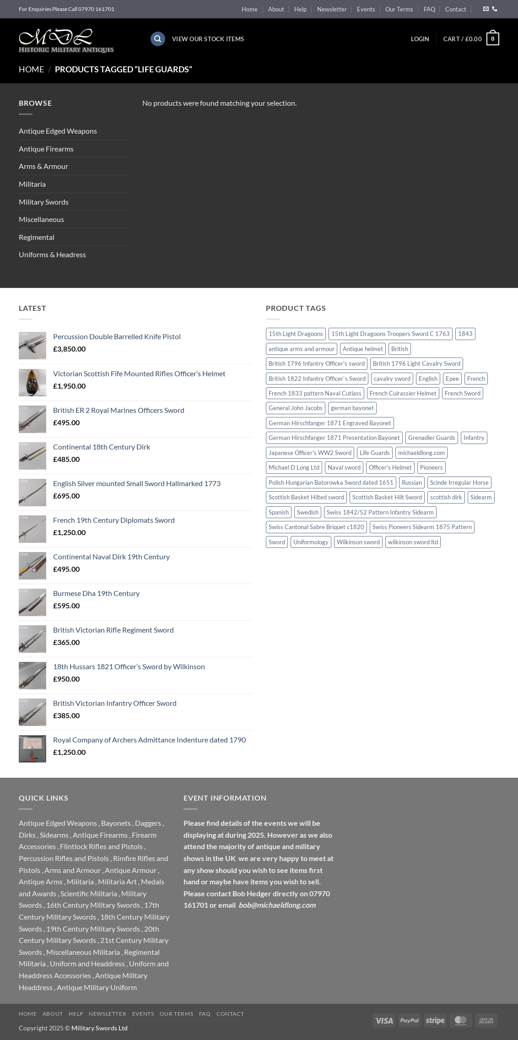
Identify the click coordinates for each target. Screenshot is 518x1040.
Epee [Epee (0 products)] (452, 378)
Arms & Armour (43, 166)
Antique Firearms (46, 148)
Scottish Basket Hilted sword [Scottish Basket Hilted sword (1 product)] (306, 497)
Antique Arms (41, 881)
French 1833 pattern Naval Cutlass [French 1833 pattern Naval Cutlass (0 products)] (315, 393)
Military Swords (44, 201)
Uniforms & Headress (52, 254)
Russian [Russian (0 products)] (412, 482)
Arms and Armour (72, 870)
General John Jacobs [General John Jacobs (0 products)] (296, 408)
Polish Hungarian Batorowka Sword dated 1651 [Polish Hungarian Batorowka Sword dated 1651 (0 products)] (331, 482)
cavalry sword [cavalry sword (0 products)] (392, 378)
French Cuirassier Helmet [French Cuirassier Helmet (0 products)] (403, 393)
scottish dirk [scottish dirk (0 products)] (446, 497)
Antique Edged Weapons (58, 130)
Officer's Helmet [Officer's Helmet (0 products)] (390, 467)
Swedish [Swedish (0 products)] (307, 512)
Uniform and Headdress (87, 963)
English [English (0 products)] (428, 378)
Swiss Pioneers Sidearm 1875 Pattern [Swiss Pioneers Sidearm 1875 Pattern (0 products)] (422, 527)
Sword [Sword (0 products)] (277, 542)
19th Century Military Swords (93, 928)
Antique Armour (130, 870)
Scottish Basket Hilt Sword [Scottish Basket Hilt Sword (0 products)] (387, 497)
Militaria (32, 183)
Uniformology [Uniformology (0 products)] (311, 542)
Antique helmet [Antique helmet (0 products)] (363, 348)
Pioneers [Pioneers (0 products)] (431, 467)
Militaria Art (117, 881)
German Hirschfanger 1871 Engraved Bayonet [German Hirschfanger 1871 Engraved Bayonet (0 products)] (330, 423)
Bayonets (116, 822)
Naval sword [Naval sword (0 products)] (344, 467)
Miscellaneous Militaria (83, 952)
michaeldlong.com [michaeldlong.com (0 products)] (421, 452)
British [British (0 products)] (399, 348)
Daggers (148, 822)
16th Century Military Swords (93, 904)
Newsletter (332, 9)
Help (300, 9)
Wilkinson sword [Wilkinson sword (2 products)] (358, 542)
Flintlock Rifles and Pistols (101, 846)
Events (366, 9)
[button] (420, 39)
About (276, 9)
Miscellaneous (41, 219)
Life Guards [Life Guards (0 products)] (375, 452)
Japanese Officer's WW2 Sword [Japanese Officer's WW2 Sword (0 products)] (310, 452)
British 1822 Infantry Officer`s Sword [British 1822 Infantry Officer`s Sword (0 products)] (317, 378)
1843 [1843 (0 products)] (465, 333)
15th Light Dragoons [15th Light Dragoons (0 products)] (296, 333)
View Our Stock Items (208, 39)
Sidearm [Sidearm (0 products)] (481, 497)
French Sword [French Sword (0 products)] (462, 393)
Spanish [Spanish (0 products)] (279, 512)
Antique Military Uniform (97, 987)
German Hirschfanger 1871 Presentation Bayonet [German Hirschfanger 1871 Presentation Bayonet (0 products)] (334, 437)
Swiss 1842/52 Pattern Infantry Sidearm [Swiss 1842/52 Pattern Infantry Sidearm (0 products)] (380, 512)
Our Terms (399, 9)
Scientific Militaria (88, 893)
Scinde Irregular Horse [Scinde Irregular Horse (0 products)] (459, 482)
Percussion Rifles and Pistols (64, 858)
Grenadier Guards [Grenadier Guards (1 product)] (431, 437)
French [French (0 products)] (476, 378)
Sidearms (54, 834)
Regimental (36, 237)
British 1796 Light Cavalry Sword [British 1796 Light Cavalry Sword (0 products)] (416, 363)
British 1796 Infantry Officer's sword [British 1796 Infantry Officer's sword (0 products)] (317, 363)
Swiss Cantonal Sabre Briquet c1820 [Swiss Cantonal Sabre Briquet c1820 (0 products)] (316, 527)
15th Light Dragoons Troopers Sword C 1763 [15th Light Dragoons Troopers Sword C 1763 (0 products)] (390, 333)
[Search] (158, 39)
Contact (455, 9)
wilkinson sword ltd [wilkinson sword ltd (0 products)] (413, 542)
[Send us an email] (486, 9)
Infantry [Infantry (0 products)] (474, 437)
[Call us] (494, 9)
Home (250, 9)
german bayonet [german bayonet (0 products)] (352, 408)
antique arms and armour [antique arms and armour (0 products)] (302, 348)
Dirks (27, 834)
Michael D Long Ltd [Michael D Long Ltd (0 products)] (294, 467)
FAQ (429, 9)
